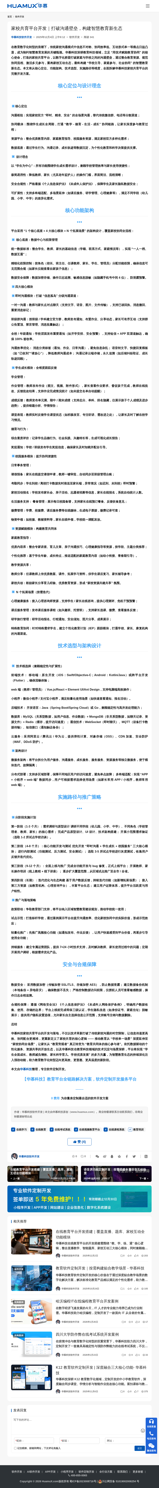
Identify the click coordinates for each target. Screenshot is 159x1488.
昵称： (19, 1441)
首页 (9, 16)
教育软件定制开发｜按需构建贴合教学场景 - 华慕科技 (100, 1268)
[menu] (148, 6)
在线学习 (21, 1129)
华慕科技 (26, 1069)
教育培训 (138, 1129)
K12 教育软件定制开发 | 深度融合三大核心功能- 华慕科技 (101, 1371)
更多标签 (138, 1471)
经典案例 (18, 1303)
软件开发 (74, 37)
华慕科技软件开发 (21, 37)
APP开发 (50, 1471)
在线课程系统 (116, 1129)
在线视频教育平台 (89, 1129)
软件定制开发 (86, 1471)
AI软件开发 (33, 1471)
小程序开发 (67, 1471)
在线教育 (41, 1129)
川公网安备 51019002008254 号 (118, 1481)
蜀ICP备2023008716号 (82, 1481)
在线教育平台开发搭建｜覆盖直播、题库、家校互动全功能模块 (100, 1234)
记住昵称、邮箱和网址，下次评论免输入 (37, 1449)
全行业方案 (105, 1471)
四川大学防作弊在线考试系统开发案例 (87, 1335)
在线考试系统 (62, 1129)
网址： (111, 1441)
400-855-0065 (77, 1475)
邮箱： (65, 1441)
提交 (140, 1449)
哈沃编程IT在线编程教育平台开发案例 (87, 1302)
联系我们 (122, 1471)
